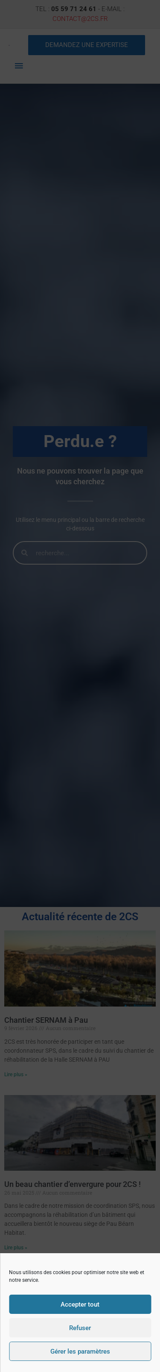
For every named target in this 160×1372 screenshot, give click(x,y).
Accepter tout (80, 1304)
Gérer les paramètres (80, 1351)
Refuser (80, 1328)
